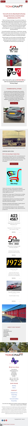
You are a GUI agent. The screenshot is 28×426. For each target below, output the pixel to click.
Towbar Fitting (14, 103)
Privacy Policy (14, 400)
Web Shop (14, 385)
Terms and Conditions (14, 398)
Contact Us (14, 396)
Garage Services (14, 163)
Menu (3, 1)
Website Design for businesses (9, 424)
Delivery (14, 387)
